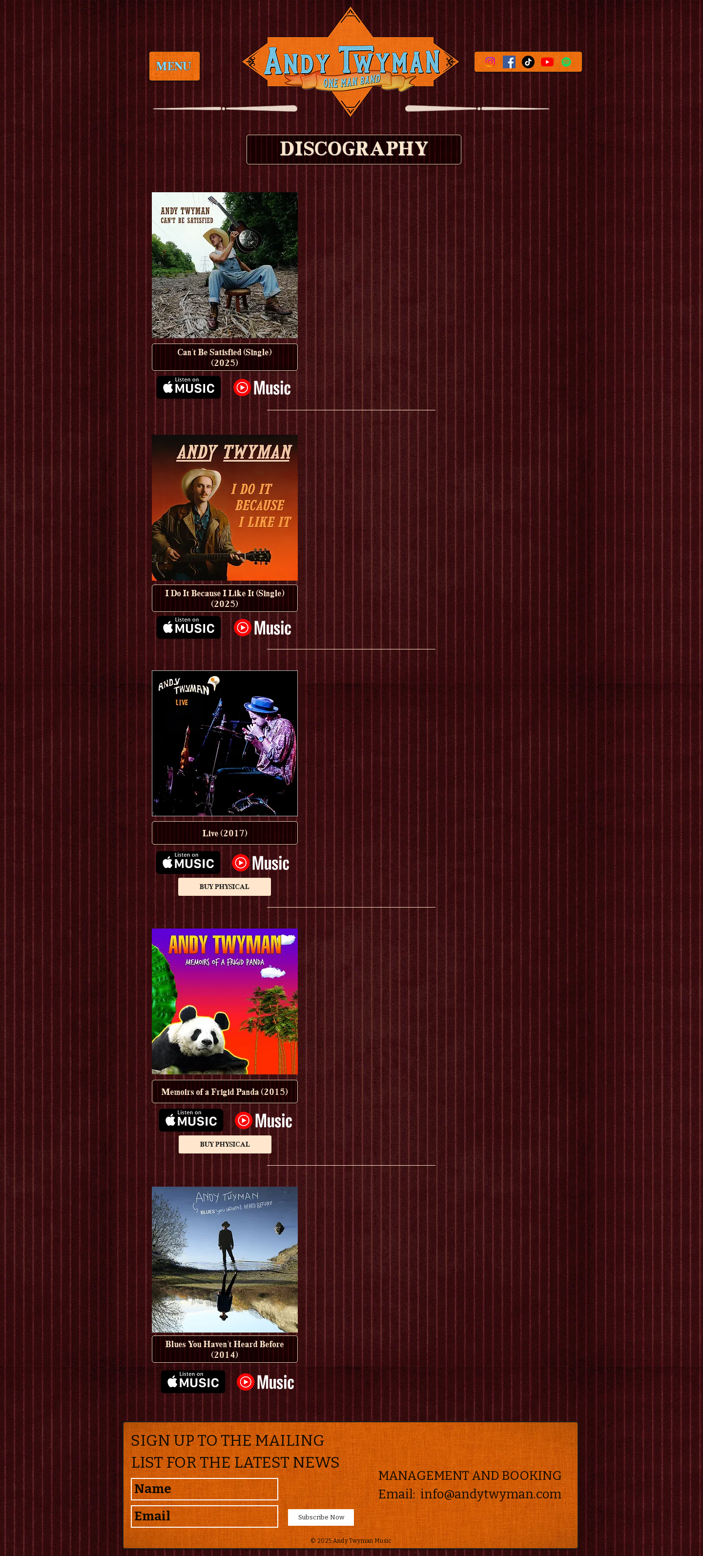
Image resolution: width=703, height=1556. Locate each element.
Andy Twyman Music (362, 1540)
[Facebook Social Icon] (509, 62)
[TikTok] (528, 62)
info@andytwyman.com (490, 1494)
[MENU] (174, 66)
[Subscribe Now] (321, 1517)
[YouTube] (547, 62)
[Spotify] (566, 62)
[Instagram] (490, 62)
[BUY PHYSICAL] (224, 887)
